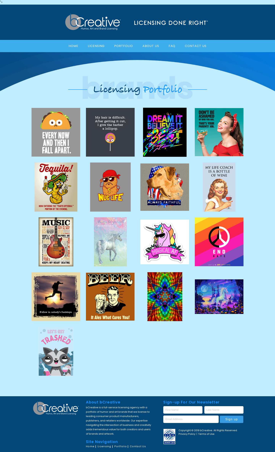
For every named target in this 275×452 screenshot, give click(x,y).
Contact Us (195, 46)
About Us (150, 46)
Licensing (96, 46)
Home (73, 46)
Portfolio (123, 46)
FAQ (172, 46)
